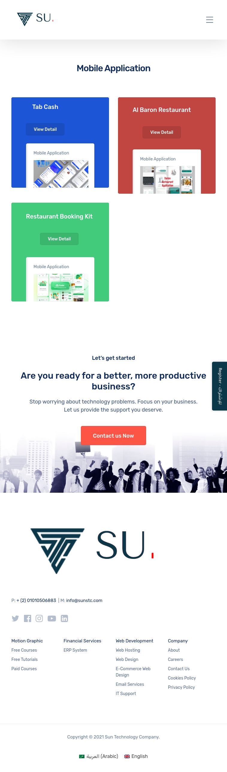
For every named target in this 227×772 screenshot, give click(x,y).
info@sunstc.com (84, 600)
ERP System (75, 650)
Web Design (127, 659)
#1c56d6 (60, 142)
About (174, 650)
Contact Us (179, 668)
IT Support (126, 693)
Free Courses (24, 650)
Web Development (134, 641)
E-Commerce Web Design (133, 672)
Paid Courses (24, 668)
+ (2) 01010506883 (36, 600)
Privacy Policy (181, 687)
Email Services (130, 684)
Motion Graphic (27, 641)
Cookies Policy (182, 678)
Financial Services (82, 641)
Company (178, 641)
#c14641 (167, 145)
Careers (175, 659)
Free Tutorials (24, 659)
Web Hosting (128, 650)
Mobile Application (51, 153)
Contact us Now (113, 436)
